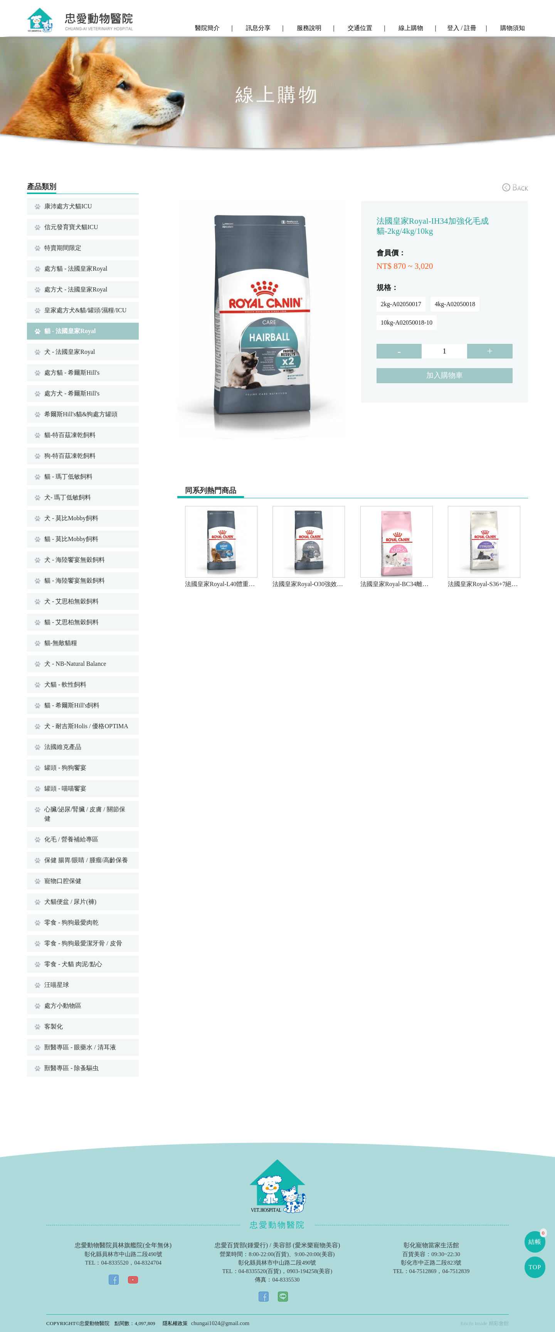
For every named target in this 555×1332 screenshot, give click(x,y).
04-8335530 (285, 1280)
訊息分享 (257, 28)
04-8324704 (147, 1263)
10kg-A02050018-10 (406, 322)
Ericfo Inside (474, 1323)
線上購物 (410, 28)
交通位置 (359, 28)
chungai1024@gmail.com (220, 1323)
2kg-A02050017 (401, 304)
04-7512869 (423, 1271)
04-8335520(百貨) (260, 1271)
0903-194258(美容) (309, 1271)
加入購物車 (444, 375)
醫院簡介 (206, 28)
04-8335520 (114, 1263)
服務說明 (308, 28)
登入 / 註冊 (461, 28)
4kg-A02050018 (455, 304)
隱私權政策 (175, 1323)
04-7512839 (455, 1271)
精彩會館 (499, 1323)
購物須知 (512, 28)
